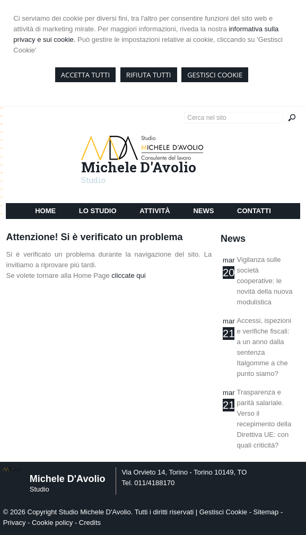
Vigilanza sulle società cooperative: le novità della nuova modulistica (265, 281)
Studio (93, 180)
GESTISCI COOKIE (214, 75)
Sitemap (266, 512)
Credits (90, 523)
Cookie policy (52, 523)
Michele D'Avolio (138, 167)
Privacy (14, 523)
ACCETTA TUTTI (85, 75)
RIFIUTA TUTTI (148, 75)
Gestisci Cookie (223, 512)
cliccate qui (128, 275)
